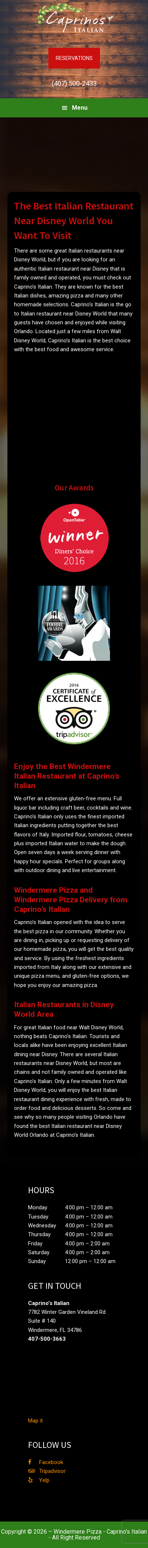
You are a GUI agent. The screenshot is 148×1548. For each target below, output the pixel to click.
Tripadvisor (52, 1471)
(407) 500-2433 (74, 83)
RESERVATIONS (74, 58)
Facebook (51, 1462)
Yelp (44, 1480)
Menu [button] (79, 107)
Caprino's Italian (74, 18)
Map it (35, 1420)
